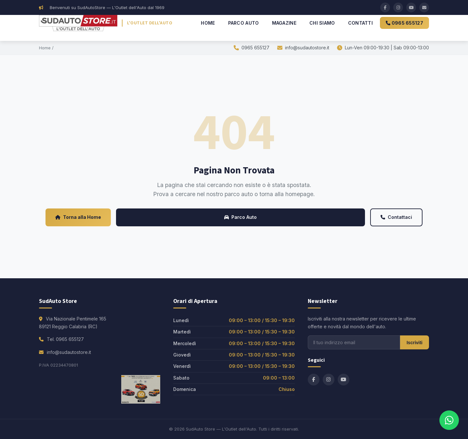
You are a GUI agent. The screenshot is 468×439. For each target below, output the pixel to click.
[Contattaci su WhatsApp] (449, 420)
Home (208, 23)
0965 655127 (404, 23)
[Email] (424, 7)
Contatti (360, 23)
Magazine (284, 23)
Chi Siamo (322, 23)
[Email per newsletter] (354, 342)
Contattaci (396, 217)
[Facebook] (385, 7)
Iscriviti (414, 342)
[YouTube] (411, 7)
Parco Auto (243, 23)
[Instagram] (398, 7)
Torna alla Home (78, 217)
